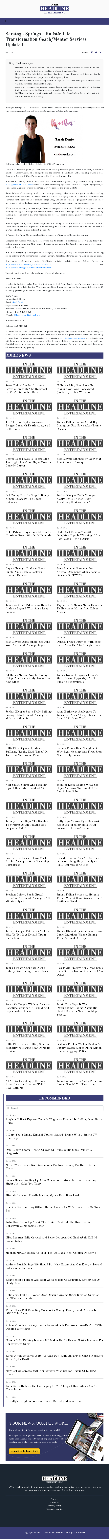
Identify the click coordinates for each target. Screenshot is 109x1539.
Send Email (18, 302)
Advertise (54, 1503)
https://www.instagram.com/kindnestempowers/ (29, 268)
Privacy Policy (54, 1506)
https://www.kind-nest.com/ (19, 185)
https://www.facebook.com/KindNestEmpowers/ (29, 265)
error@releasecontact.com (72, 338)
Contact (54, 1499)
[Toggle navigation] (5, 21)
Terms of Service (55, 1509)
